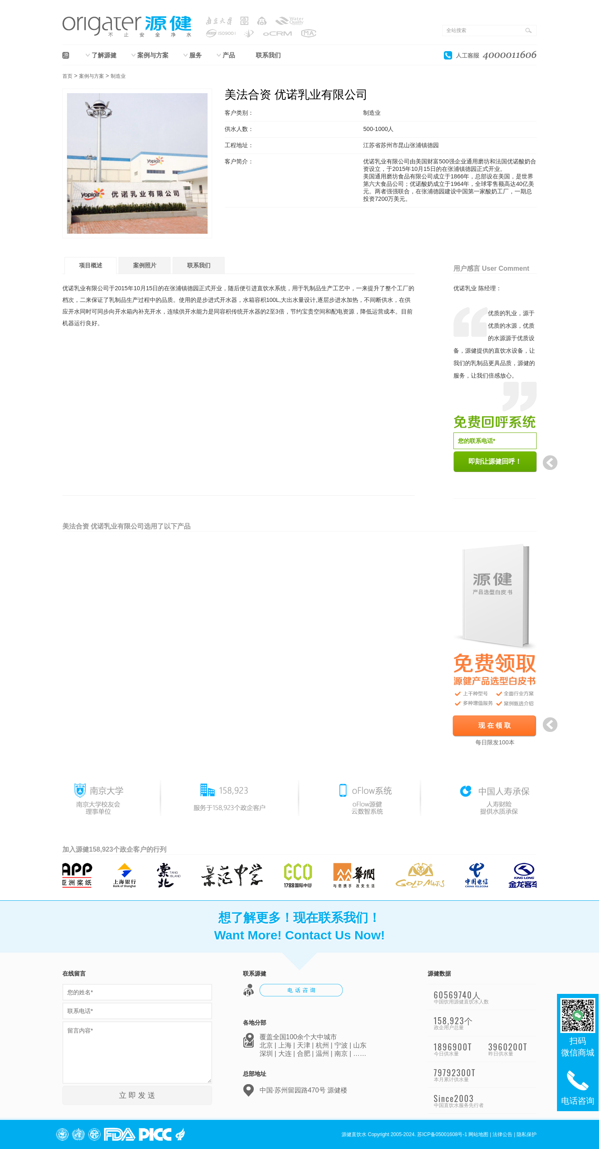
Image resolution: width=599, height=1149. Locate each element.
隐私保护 (527, 1134)
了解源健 (104, 55)
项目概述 (90, 265)
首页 (67, 76)
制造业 (118, 76)
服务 (195, 55)
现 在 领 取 (494, 725)
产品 (229, 55)
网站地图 (478, 1134)
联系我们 (268, 55)
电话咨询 (577, 1086)
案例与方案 (152, 55)
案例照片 (144, 265)
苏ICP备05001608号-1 (442, 1134)
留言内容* (137, 1052)
